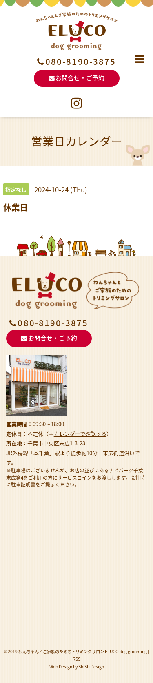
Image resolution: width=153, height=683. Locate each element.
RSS (76, 659)
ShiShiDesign (91, 666)
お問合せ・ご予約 (77, 77)
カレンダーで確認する (80, 434)
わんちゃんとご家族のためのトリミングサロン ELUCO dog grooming (82, 651)
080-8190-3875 (80, 62)
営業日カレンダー (76, 141)
